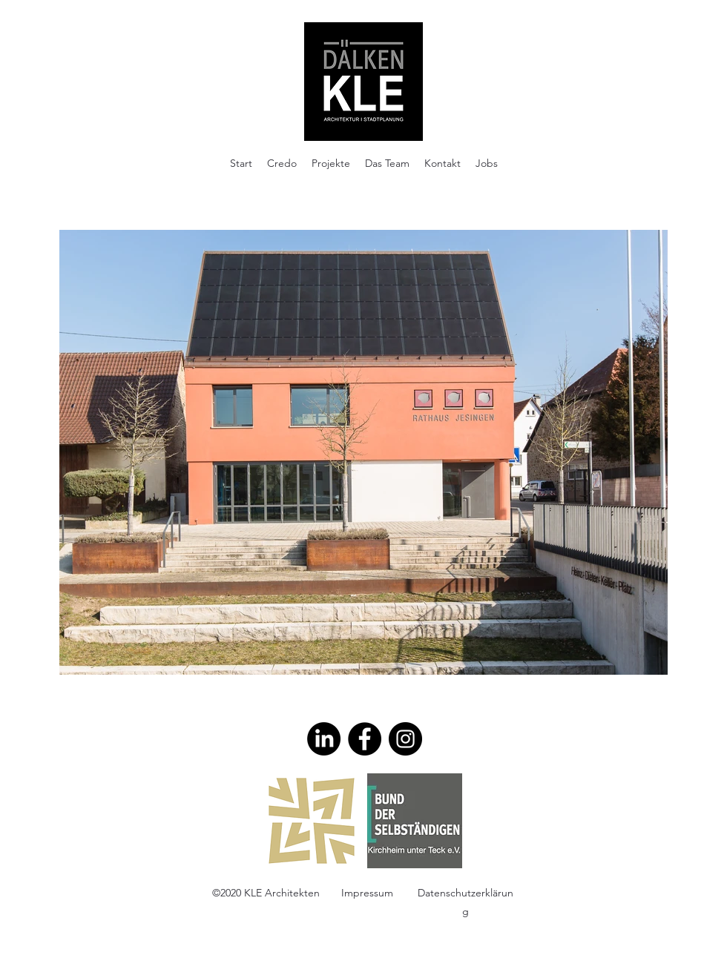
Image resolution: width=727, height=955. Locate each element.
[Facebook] (364, 739)
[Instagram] (405, 739)
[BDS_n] (414, 820)
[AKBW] (311, 820)
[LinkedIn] (324, 739)
